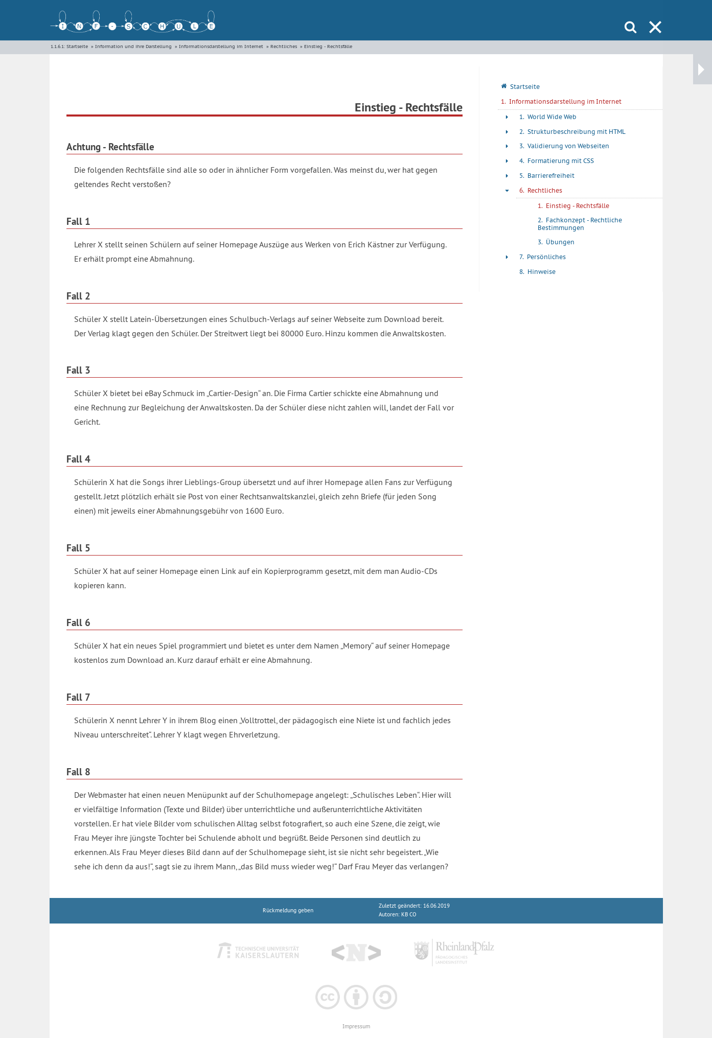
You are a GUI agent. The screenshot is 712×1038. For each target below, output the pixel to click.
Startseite (77, 46)
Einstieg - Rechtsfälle (328, 46)
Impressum (356, 1026)
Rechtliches (283, 46)
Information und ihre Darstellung (133, 46)
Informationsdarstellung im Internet (221, 46)
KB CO (408, 914)
